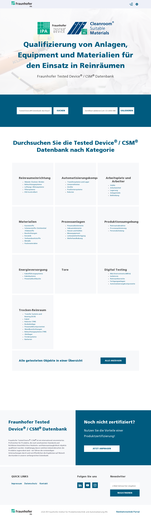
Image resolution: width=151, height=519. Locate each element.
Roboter (72, 196)
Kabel (28, 338)
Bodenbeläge (31, 343)
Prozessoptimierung (120, 235)
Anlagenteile (117, 194)
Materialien (29, 228)
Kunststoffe (31, 232)
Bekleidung (116, 197)
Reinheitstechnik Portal (128, 512)
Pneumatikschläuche (34, 291)
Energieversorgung (35, 282)
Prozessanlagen (75, 228)
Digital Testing (117, 282)
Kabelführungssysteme (35, 286)
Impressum (16, 484)
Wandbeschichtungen (35, 348)
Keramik (29, 245)
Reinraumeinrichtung (36, 179)
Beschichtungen (32, 242)
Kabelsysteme (31, 288)
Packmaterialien (32, 252)
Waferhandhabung (76, 245)
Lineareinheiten (75, 188)
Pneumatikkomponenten (36, 345)
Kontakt (44, 484)
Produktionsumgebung (123, 228)
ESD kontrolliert (32, 198)
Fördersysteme (32, 358)
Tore (66, 282)
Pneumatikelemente (77, 232)
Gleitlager (30, 356)
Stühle (114, 187)
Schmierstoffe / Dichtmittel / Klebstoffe (32, 237)
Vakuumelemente (76, 235)
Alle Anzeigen (112, 385)
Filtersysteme (31, 196)
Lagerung (115, 192)
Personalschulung (119, 237)
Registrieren (124, 493)
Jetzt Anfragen (102, 449)
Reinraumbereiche (119, 291)
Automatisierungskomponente (86, 179)
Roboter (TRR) (32, 340)
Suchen (61, 111)
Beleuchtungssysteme (34, 188)
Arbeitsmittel (117, 189)
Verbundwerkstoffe (34, 247)
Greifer (72, 191)
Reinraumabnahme (119, 232)
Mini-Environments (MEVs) (122, 286)
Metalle (29, 250)
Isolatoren (116, 288)
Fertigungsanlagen (119, 293)
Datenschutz (30, 484)
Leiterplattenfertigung (78, 242)
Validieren (127, 111)
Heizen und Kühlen (76, 237)
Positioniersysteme (76, 193)
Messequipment (75, 240)
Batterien (30, 361)
